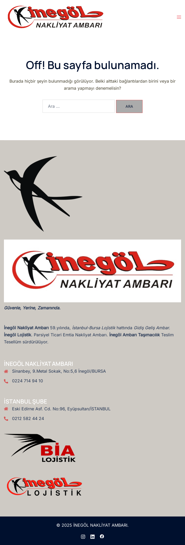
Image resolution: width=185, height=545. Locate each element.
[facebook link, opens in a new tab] (102, 536)
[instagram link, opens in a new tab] (83, 536)
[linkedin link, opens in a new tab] (92, 536)
